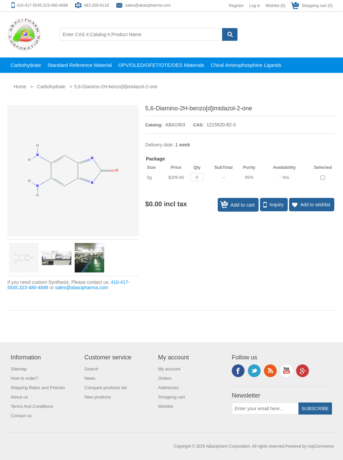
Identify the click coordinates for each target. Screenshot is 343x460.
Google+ (302, 370)
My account (169, 368)
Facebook (238, 370)
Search (91, 368)
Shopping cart (171, 396)
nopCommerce (320, 446)
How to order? (24, 378)
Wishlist (165, 406)
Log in (254, 5)
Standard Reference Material (80, 65)
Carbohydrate (26, 65)
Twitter (254, 370)
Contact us (21, 415)
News (89, 378)
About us (19, 396)
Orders (165, 378)
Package (155, 158)
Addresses (168, 387)
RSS (270, 370)
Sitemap (19, 368)
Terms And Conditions (32, 406)
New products (97, 396)
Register (236, 5)
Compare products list (105, 387)
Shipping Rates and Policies (38, 387)
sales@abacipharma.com (148, 5)
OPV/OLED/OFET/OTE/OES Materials (161, 65)
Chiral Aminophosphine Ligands (246, 65)
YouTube (286, 370)
